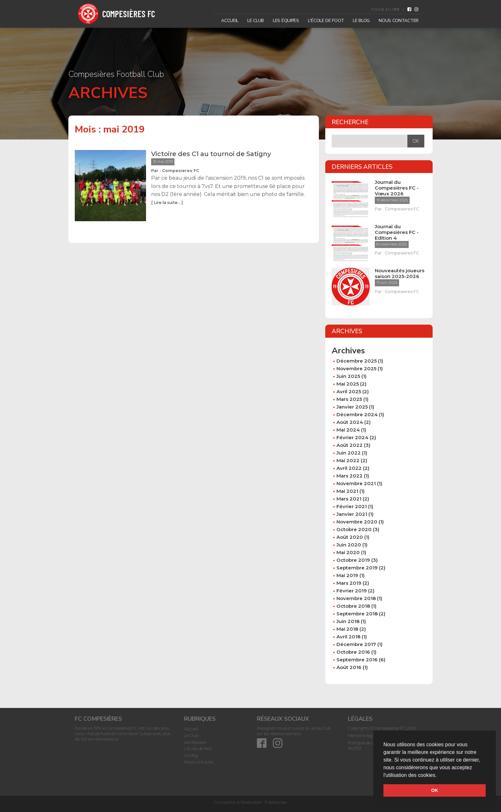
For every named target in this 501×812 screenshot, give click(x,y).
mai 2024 (348, 430)
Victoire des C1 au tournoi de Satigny (211, 154)
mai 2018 (347, 629)
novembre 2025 (356, 368)
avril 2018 (348, 637)
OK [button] (434, 790)
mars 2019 (348, 583)
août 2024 (349, 422)
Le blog (361, 21)
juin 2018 (347, 621)
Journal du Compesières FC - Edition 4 (397, 232)
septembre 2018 (357, 614)
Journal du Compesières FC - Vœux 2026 (397, 188)
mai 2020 (348, 552)
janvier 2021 (351, 514)
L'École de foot (326, 21)
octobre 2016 (353, 652)
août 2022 (349, 445)
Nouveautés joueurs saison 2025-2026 (399, 273)
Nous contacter (399, 21)
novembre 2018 (356, 598)
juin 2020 (348, 545)
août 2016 (348, 667)
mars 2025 (349, 399)
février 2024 (352, 437)
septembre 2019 (357, 568)
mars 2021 (348, 499)
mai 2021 (347, 491)
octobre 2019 (353, 560)
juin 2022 (348, 453)
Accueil (229, 21)
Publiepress (276, 802)
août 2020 (349, 537)
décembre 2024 (357, 414)
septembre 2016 (357, 660)
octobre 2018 (353, 606)
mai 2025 (347, 384)
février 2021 (351, 506)
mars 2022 (349, 476)
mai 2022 (347, 460)
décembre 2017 (356, 644)
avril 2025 (348, 391)
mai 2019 (347, 575)
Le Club (255, 21)
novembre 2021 (356, 483)
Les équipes (286, 21)
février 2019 (351, 591)
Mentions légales (364, 735)
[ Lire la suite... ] (167, 202)
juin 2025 (348, 376)
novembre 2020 (356, 522)
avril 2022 (349, 468)
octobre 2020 (354, 529)
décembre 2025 (356, 361)
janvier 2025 (352, 407)
